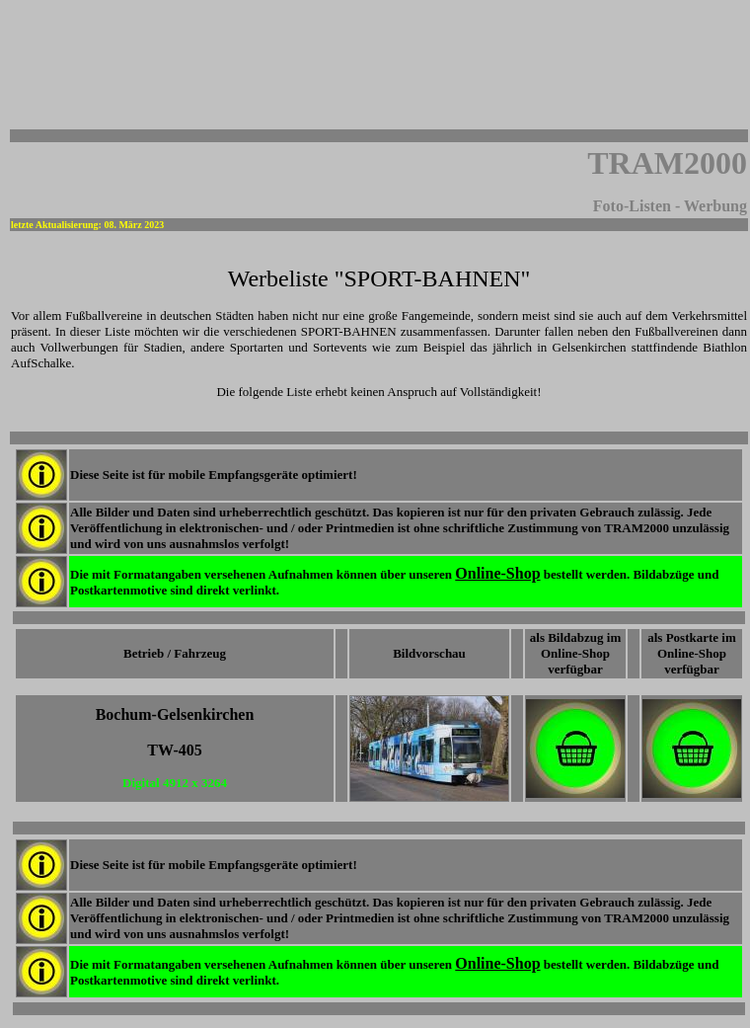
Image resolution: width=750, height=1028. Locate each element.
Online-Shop (497, 573)
